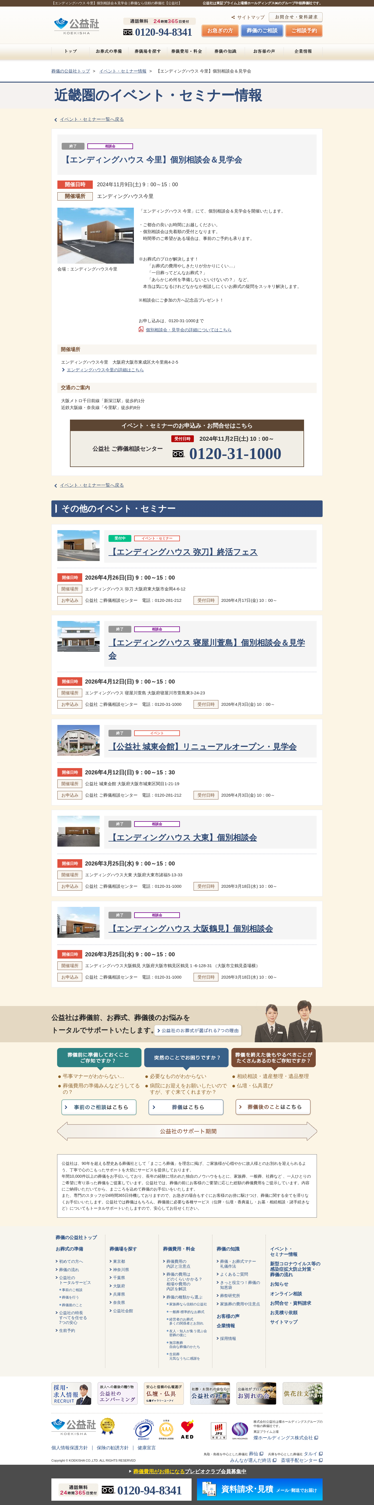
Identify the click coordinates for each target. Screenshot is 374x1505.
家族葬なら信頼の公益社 (188, 1304)
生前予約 (67, 1330)
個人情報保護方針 (69, 1447)
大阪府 (119, 1286)
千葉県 (119, 1277)
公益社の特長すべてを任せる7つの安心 (73, 1317)
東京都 (119, 1261)
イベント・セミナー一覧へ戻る (92, 119)
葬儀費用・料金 (186, 51)
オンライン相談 (286, 1293)
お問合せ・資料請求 (290, 1303)
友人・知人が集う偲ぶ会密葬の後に (188, 1333)
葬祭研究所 (230, 1295)
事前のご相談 (72, 1290)
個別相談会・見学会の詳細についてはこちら (189, 329)
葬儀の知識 (225, 51)
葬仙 (253, 1453)
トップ (70, 51)
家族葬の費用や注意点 (240, 1304)
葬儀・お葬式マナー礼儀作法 (238, 1263)
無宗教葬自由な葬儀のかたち (184, 1345)
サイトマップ (251, 17)
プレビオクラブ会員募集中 (186, 1471)
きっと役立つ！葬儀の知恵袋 (240, 1285)
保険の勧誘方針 (113, 1447)
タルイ (310, 1453)
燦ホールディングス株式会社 (283, 1437)
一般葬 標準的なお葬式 (186, 1312)
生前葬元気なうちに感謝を (184, 1356)
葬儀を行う (70, 1297)
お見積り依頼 (283, 1312)
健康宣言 (147, 1447)
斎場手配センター (299, 1460)
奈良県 (119, 1302)
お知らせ (279, 1284)
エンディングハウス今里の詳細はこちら (105, 369)
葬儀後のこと (72, 1305)
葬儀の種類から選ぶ (184, 1297)
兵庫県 (119, 1294)
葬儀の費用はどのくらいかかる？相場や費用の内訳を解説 (184, 1281)
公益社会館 (123, 1310)
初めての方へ (71, 1261)
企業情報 (303, 51)
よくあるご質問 (234, 1274)
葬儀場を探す (148, 51)
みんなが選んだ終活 (250, 1460)
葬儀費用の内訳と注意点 (178, 1263)
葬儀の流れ (69, 1269)
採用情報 (228, 1338)
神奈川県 (121, 1269)
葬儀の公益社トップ (76, 1237)
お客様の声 (264, 51)
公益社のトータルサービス (75, 1280)
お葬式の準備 (109, 51)
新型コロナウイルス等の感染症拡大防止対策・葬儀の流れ (295, 1269)
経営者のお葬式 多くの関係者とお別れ (186, 1321)
